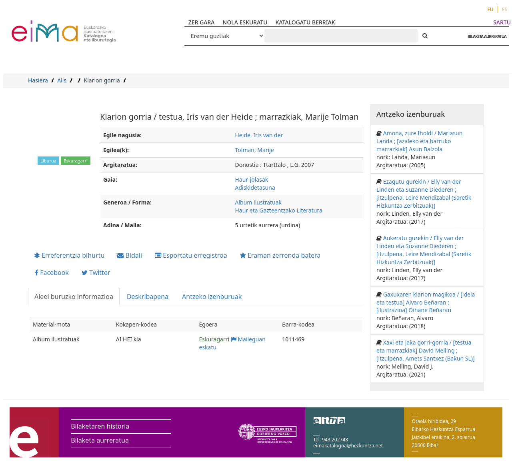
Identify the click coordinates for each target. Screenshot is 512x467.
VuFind (33, 26)
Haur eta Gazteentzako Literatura (278, 210)
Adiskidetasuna (255, 187)
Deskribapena (147, 296)
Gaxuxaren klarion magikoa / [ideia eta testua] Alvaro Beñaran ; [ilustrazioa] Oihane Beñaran (425, 302)
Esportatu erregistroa (191, 255)
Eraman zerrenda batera (280, 255)
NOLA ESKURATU (245, 22)
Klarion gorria (102, 80)
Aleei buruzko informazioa (73, 296)
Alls (61, 80)
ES (504, 9)
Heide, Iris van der (259, 135)
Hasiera (38, 80)
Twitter (96, 272)
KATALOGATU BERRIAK (305, 22)
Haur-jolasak (251, 179)
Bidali (129, 255)
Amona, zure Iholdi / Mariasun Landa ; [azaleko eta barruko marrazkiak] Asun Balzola (419, 141)
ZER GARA (201, 22)
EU (490, 9)
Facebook (52, 272)
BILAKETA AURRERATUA (485, 36)
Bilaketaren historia (100, 426)
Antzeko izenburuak (212, 296)
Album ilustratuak (258, 202)
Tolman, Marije (254, 150)
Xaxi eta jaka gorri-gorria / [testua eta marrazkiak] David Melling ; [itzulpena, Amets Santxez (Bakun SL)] (425, 350)
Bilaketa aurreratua (100, 440)
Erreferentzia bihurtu (69, 255)
